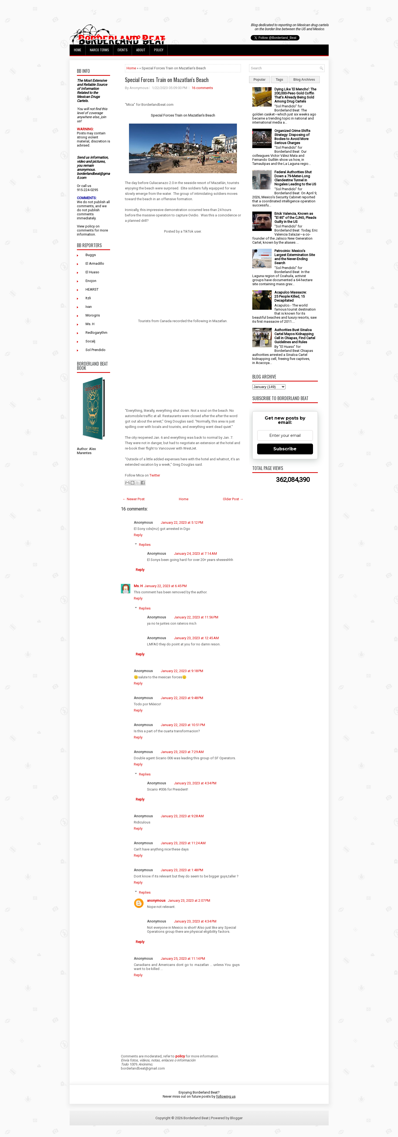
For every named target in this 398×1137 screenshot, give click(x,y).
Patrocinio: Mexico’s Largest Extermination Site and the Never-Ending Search (294, 257)
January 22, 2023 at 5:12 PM (182, 522)
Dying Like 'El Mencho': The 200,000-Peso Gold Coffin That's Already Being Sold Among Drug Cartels (295, 95)
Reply (138, 535)
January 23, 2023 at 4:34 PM (195, 783)
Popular (260, 79)
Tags (279, 79)
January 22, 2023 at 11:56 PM (196, 617)
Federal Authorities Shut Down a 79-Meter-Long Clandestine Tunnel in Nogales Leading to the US (295, 178)
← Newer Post (134, 499)
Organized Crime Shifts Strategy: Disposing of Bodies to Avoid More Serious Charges (292, 137)
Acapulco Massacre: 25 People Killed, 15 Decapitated (290, 296)
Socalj (90, 341)
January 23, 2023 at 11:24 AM (183, 843)
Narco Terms (99, 49)
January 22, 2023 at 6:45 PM (165, 586)
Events (123, 49)
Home (77, 49)
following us (226, 1096)
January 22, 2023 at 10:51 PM (183, 725)
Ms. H (90, 324)
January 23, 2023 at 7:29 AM (182, 752)
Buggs (91, 255)
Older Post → (233, 499)
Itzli (88, 298)
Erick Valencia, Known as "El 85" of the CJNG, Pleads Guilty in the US (295, 218)
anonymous (156, 900)
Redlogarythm (96, 333)
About (140, 49)
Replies (145, 545)
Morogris (93, 315)
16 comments (202, 88)
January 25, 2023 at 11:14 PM (183, 958)
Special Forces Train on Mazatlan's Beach (167, 79)
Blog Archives (304, 79)
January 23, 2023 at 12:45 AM (196, 638)
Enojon (91, 281)
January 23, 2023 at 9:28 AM (182, 816)
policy (90, 226)
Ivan (89, 307)
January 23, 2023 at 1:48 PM (182, 870)
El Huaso (92, 272)
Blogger (236, 1118)
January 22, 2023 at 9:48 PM (182, 698)
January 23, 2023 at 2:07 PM (189, 900)
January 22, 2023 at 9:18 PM (182, 671)
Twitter (154, 475)
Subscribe (285, 448)
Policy (158, 49)
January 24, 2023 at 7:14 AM (195, 554)
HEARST (92, 289)
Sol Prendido (96, 350)
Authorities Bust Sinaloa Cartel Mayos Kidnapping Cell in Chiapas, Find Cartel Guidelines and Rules (294, 336)
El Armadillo (95, 263)
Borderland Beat (196, 1118)
